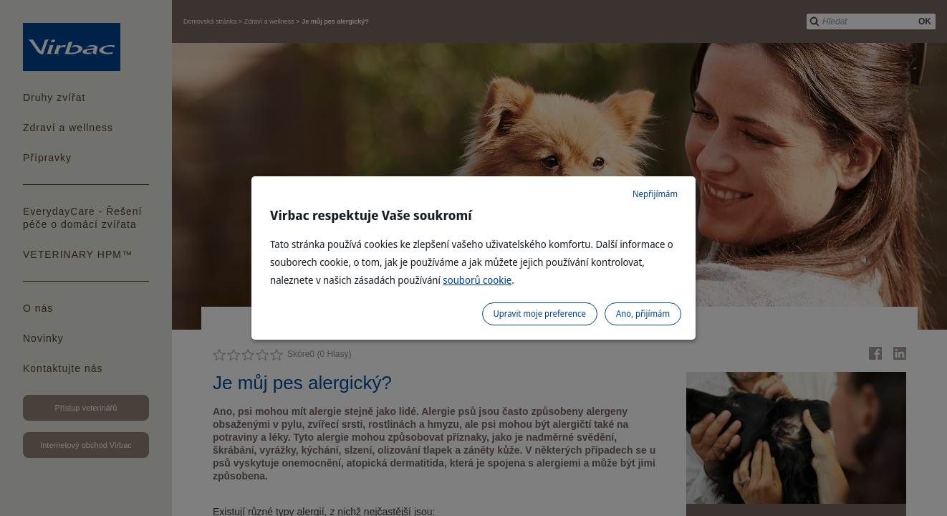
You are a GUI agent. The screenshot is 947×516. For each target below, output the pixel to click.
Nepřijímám (655, 194)
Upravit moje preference (540, 313)
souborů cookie (477, 280)
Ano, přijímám (643, 313)
